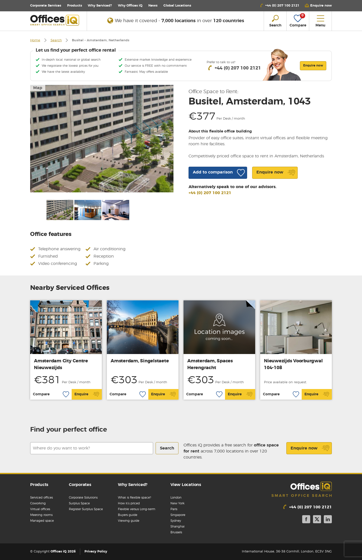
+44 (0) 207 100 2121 (210, 193)
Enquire (86, 394)
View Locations (185, 485)
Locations (177, 5)
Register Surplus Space (86, 509)
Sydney (175, 520)
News (152, 5)
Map (37, 88)
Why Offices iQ (130, 5)
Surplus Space (79, 503)
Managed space (42, 520)
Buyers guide (127, 514)
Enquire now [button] (313, 65)
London (176, 497)
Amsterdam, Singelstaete (140, 361)
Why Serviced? (100, 5)
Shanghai (177, 526)
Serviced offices (41, 497)
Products (74, 5)
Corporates (80, 485)
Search (56, 40)
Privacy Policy (95, 551)
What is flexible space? (134, 497)
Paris (173, 509)
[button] (318, 5)
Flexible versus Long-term (136, 509)
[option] (101, 138)
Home (35, 40)
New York (177, 503)
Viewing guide (128, 520)
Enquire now (310, 448)
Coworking (38, 503)
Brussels (176, 532)
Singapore (177, 514)
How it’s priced (129, 503)
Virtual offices (40, 509)
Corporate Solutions (83, 497)
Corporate (45, 5)
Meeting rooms (41, 514)
